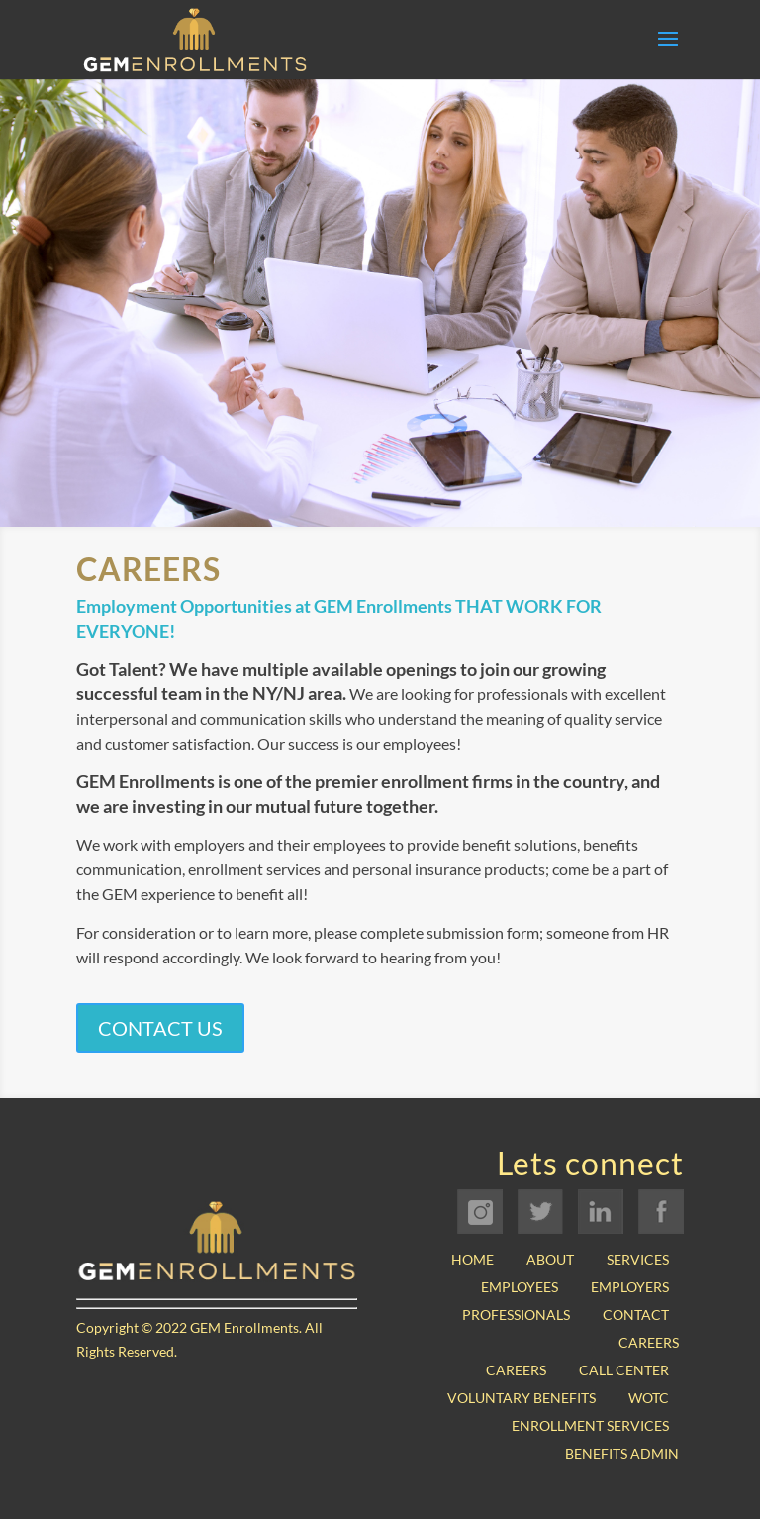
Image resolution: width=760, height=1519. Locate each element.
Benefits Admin (622, 1453)
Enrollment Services (590, 1425)
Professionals (516, 1314)
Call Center (624, 1370)
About (550, 1259)
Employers (630, 1286)
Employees (519, 1286)
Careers (648, 1342)
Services (638, 1259)
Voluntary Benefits (521, 1397)
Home (472, 1259)
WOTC (648, 1397)
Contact (636, 1314)
